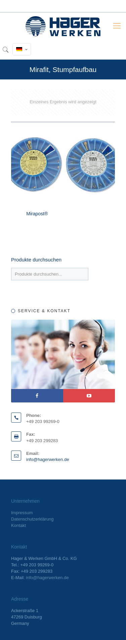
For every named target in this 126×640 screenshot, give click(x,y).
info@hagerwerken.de (47, 459)
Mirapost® (37, 213)
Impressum (22, 512)
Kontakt (18, 525)
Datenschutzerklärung (32, 519)
